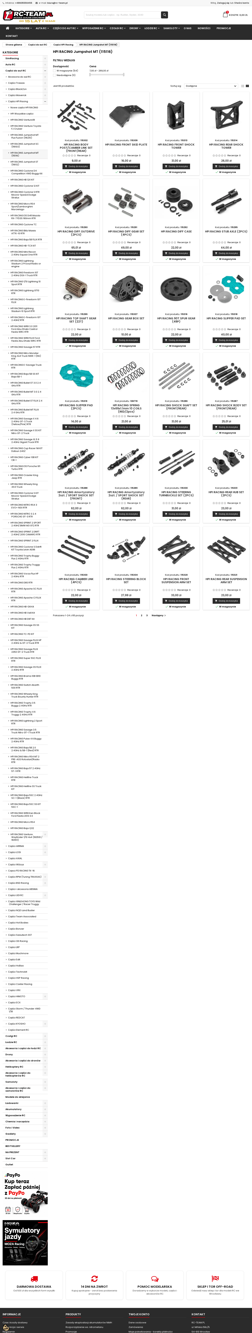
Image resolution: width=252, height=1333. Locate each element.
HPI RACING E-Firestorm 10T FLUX (25, 301)
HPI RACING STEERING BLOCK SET (126, 580)
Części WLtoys (16, 864)
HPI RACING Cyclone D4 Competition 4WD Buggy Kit (26, 172)
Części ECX (14, 1002)
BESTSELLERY (12, 1146)
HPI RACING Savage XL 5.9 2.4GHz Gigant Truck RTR (24, 441)
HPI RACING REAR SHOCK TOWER (226, 146)
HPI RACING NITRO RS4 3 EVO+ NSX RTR (23, 506)
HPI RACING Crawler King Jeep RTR (24, 476)
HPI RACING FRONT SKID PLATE (126, 145)
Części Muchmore (18, 953)
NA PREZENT (12, 1152)
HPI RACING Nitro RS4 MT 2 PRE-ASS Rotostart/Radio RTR (25, 759)
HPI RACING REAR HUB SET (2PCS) (226, 493)
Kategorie (22, 28)
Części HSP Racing (18, 978)
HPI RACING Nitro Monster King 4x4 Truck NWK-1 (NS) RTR (25, 355)
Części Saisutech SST (20, 935)
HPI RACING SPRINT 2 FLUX (24, 540)
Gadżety (10, 1133)
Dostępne (211, 86)
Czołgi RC (116, 28)
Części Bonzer (16, 928)
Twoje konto (139, 1314)
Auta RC (41, 28)
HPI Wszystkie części (21, 113)
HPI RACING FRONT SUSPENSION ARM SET (176, 580)
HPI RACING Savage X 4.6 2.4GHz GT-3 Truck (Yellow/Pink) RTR (24, 421)
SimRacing (12, 58)
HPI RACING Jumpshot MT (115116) (24, 154)
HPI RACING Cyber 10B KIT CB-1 (24, 459)
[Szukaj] (126, 14)
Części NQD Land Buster (21, 910)
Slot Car (10, 1158)
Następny (159, 615)
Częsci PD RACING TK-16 (21, 870)
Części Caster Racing (20, 984)
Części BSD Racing (18, 883)
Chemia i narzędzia (17, 1121)
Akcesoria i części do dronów (22, 1060)
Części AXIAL (15, 858)
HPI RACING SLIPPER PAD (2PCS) (76, 406)
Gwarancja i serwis (13, 1327)
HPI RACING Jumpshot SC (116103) (24, 145)
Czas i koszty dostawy (15, 1322)
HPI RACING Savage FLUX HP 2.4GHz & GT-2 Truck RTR (25, 641)
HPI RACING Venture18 (22, 119)
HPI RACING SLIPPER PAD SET (226, 318)
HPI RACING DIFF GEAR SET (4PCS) (126, 233)
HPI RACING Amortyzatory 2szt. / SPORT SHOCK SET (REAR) (126, 495)
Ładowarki (11, 1103)
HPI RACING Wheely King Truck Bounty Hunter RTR (24, 695)
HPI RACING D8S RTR (21, 582)
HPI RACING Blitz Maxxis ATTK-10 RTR (23, 232)
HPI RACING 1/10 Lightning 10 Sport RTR (25, 283)
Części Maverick (17, 95)
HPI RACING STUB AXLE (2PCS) (226, 231)
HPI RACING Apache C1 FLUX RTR (25, 599)
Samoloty (170, 28)
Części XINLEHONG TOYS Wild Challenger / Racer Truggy (24, 903)
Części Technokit (17, 971)
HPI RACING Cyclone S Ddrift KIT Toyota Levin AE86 (25, 548)
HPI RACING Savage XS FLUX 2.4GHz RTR (25, 668)
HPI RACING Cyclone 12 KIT (24, 185)
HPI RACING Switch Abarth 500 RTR (24, 686)
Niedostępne (66, 75)
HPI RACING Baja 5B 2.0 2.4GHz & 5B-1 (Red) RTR (24, 749)
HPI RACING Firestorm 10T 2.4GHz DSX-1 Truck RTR (24, 274)
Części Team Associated (22, 916)
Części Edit (14, 959)
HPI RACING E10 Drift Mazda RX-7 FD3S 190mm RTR (25, 217)
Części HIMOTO (16, 996)
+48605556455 (23, 2)
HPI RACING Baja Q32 (22, 828)
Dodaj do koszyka (76, 166)
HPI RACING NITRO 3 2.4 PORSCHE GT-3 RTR (23, 515)
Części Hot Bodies (18, 922)
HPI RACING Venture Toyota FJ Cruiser (25, 127)
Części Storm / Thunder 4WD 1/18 (24, 1010)
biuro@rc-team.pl (57, 2)
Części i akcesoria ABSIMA (23, 889)
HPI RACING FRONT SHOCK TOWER (176, 146)
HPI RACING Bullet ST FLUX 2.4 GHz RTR (26, 402)
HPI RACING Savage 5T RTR (25, 347)
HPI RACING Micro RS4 (22, 822)
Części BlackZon (17, 89)
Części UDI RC (15, 895)
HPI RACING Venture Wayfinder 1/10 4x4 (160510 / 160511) (26, 837)
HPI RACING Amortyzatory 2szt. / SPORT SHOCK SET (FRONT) (76, 495)
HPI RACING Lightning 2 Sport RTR (26, 722)
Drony (134, 28)
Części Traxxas (16, 83)
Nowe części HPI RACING (24, 107)
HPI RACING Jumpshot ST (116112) (24, 163)
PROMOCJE (224, 28)
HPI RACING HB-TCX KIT (23, 245)
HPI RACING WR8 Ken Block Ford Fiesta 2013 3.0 (25, 814)
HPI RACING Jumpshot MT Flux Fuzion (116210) (24, 136)
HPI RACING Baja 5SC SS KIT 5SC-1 (25, 805)
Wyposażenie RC (92, 28)
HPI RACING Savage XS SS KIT (24, 626)
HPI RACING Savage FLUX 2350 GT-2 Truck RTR (24, 650)
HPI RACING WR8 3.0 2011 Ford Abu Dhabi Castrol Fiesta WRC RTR (23, 329)
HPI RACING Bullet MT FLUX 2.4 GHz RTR (24, 411)
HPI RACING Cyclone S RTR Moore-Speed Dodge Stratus (25, 194)
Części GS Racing (18, 941)
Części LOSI (14, 852)
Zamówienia (136, 1327)
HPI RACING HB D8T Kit (22, 619)
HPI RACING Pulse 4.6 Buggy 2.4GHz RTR (25, 740)
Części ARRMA (16, 846)
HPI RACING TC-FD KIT (22, 634)
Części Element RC (18, 1030)
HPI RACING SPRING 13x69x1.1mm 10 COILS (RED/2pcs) (126, 408)
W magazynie (67, 70)
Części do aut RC (64, 28)
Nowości (204, 28)
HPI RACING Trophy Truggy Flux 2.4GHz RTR (25, 566)
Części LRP (14, 947)
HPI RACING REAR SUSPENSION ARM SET (226, 580)
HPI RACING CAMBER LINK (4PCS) (76, 580)
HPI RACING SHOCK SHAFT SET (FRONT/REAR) (176, 406)
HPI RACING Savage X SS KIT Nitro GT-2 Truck (25, 432)
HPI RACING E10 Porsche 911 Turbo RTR (25, 468)
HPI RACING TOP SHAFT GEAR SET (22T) (76, 320)
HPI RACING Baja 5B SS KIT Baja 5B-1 (24, 375)
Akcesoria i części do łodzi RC (23, 1048)
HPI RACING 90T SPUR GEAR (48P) (176, 320)
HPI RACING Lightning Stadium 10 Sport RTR (22, 310)
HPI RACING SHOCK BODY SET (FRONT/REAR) (226, 406)
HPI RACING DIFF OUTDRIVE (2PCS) (76, 233)
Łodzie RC (151, 28)
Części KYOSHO (17, 1023)
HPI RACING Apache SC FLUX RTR (26, 590)
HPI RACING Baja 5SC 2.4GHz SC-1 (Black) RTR (26, 797)
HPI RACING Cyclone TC (23, 224)
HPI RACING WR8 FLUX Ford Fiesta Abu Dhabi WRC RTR (25, 339)
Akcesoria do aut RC (19, 76)
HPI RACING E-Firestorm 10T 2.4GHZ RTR (25, 319)
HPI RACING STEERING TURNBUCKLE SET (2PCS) (176, 493)
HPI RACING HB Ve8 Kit (22, 612)
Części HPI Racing (18, 101)
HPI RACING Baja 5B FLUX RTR (26, 239)
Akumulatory (13, 1109)
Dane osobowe (137, 1322)
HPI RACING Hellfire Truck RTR (24, 779)
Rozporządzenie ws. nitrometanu (84, 1327)
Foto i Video (12, 1127)
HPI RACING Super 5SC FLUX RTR (25, 659)
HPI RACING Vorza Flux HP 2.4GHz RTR (24, 575)
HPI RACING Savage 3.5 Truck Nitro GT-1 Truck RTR (25, 731)
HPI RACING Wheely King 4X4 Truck (24, 485)
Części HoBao (16, 965)
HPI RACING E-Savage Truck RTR (26, 366)
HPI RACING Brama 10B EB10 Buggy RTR (25, 677)
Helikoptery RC (14, 1066)
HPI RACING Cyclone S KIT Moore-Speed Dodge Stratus (24, 495)
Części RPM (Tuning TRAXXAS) (24, 876)
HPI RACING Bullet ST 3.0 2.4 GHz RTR (25, 384)
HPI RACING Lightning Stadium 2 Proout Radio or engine (25, 263)
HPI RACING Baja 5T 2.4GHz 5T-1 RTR (25, 770)
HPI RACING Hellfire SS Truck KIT (25, 788)
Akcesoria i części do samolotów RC (17, 1089)
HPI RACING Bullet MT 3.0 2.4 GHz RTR (25, 393)
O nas (187, 28)
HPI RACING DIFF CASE (176, 231)
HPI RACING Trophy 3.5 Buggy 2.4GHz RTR (22, 704)
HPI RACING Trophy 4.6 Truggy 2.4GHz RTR (23, 713)
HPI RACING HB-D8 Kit (22, 606)
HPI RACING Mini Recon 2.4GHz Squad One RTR (23, 253)
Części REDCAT (16, 1017)
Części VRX (14, 990)
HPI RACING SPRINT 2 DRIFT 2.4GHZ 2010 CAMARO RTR (25, 533)
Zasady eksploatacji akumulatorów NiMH (89, 1322)
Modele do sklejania (17, 1097)
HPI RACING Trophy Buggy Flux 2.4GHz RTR (24, 557)
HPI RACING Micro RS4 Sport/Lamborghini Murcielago (22, 206)
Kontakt (12, 36)
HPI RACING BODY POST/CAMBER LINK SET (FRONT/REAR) (76, 148)
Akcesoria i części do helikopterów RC (17, 1074)
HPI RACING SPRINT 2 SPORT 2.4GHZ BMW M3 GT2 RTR (25, 524)
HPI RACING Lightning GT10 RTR (24, 292)
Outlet (9, 1164)
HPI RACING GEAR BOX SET (126, 318)
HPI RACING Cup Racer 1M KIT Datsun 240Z (26, 450)
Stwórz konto (241, 2)
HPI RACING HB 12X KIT (22, 179)
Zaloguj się (223, 2)
